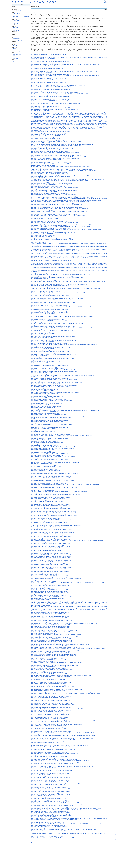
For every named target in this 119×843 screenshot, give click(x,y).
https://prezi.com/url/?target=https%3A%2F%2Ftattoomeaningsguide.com (46, 149)
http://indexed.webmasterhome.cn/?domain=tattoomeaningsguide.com (46, 404)
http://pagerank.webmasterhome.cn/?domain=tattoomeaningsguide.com (46, 403)
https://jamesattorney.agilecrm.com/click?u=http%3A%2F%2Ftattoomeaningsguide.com (49, 360)
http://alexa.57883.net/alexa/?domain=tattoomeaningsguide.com (44, 441)
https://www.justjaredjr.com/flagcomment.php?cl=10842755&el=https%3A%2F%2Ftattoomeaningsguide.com (54, 326)
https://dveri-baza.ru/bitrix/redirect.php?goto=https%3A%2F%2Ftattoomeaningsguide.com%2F (51, 508)
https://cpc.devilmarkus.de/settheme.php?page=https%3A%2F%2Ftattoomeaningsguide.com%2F (52, 763)
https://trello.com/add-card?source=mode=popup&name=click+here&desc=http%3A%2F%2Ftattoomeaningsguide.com (56, 141)
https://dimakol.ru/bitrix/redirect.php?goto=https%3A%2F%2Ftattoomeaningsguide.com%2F (50, 584)
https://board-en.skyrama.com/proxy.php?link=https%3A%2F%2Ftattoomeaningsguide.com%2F (51, 417)
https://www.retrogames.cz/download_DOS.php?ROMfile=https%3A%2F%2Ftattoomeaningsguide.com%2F (54, 194)
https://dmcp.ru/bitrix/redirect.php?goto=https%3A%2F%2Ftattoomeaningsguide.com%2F (50, 571)
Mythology (15, 33)
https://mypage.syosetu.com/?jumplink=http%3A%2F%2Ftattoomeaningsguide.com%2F (50, 100)
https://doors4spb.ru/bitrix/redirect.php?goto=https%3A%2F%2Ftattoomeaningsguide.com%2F (51, 536)
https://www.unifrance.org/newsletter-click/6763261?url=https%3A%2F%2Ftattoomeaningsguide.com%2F (53, 232)
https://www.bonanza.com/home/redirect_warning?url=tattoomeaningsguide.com (48, 319)
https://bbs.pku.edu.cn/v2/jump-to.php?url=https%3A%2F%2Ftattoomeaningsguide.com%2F (50, 273)
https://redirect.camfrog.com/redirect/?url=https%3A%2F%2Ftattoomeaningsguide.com (49, 343)
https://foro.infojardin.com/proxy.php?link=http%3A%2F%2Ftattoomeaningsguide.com (49, 305)
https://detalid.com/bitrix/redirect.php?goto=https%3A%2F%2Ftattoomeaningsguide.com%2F (51, 627)
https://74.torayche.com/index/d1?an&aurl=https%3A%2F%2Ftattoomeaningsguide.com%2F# (51, 477)
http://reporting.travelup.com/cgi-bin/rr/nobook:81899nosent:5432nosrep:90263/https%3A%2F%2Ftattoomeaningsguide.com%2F (58, 315)
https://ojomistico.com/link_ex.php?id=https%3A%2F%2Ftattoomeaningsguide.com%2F (49, 459)
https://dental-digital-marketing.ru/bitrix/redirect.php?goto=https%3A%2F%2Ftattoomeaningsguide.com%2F (54, 630)
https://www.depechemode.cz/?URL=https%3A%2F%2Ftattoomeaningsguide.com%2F (49, 364)
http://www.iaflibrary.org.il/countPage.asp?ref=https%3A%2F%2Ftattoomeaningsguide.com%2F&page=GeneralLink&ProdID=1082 (59, 460)
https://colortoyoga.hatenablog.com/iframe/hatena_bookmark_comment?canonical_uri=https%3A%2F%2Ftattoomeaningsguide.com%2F (60, 814)
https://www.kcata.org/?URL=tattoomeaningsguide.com (42, 381)
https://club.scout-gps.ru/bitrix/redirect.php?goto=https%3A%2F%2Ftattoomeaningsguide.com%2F (52, 839)
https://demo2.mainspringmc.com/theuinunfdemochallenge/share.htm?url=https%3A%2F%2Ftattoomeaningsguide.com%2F (57, 636)
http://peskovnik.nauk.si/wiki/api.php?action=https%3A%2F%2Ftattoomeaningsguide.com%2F (51, 432)
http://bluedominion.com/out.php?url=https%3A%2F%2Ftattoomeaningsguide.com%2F (49, 486)
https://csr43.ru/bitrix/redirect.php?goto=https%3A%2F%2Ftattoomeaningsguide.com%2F (50, 717)
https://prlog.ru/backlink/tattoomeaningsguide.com (41, 423)
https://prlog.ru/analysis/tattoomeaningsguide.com (41, 418)
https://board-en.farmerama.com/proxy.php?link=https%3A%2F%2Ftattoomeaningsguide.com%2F (52, 239)
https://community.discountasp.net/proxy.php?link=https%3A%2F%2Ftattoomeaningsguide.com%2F (52, 807)
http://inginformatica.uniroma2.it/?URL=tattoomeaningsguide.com (45, 218)
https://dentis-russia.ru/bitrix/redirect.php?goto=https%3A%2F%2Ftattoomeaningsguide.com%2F (51, 629)
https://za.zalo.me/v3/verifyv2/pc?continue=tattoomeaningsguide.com (46, 138)
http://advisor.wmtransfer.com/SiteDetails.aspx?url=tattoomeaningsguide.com (47, 361)
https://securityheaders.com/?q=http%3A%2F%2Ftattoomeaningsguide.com (47, 346)
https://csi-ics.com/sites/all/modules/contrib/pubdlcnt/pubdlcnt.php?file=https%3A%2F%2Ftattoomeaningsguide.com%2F (57, 724)
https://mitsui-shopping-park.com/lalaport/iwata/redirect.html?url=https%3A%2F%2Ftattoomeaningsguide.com (54, 92)
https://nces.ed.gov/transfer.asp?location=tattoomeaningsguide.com (45, 106)
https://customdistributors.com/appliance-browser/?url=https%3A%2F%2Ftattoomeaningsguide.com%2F (53, 704)
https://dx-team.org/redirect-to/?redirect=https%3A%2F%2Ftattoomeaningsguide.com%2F (50, 502)
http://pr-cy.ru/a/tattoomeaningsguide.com (40, 278)
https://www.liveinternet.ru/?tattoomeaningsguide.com (42, 337)
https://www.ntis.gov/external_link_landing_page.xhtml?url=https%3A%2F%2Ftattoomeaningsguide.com (53, 354)
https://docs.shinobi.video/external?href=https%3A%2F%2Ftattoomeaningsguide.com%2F (50, 564)
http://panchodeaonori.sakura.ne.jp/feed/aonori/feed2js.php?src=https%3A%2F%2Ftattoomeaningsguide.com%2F (55, 473)
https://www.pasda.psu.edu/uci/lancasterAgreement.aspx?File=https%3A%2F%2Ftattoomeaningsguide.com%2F (55, 98)
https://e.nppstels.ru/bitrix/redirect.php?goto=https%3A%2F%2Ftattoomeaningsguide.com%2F (51, 500)
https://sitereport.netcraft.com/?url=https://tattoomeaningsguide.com (45, 353)
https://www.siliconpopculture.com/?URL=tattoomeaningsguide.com (45, 470)
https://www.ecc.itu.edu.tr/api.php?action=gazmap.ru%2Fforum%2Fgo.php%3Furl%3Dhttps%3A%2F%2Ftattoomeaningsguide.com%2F (60, 180)
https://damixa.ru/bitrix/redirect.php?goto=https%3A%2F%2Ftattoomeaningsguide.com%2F (50, 676)
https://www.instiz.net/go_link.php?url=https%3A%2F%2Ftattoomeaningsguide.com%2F (50, 184)
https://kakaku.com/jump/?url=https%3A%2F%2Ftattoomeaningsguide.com (47, 68)
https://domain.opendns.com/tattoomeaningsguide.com (42, 236)
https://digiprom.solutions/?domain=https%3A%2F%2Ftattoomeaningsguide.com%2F (49, 595)
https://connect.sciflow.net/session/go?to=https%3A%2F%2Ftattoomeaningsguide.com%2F (50, 788)
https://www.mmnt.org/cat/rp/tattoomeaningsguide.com (42, 449)
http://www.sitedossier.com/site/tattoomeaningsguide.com (43, 431)
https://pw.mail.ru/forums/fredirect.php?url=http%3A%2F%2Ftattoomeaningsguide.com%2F (50, 434)
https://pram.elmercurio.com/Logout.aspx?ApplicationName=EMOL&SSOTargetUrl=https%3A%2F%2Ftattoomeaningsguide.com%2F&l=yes (61, 303)
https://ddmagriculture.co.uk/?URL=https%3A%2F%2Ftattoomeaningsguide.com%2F (49, 657)
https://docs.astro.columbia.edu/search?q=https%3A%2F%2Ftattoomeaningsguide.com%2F (50, 107)
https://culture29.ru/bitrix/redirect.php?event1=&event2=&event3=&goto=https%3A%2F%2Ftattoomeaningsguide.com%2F (57, 708)
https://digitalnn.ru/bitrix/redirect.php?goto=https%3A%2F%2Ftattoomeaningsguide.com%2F (51, 592)
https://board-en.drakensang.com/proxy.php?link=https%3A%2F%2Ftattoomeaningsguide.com (51, 351)
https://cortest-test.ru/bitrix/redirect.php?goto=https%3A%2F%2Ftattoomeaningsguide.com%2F (51, 770)
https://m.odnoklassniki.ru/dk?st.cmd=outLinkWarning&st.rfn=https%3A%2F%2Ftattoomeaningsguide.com (53, 340)
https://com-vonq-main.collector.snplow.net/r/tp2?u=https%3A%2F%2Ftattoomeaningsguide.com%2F (52, 797)
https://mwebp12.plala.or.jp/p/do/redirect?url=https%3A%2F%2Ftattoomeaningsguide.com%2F (51, 205)
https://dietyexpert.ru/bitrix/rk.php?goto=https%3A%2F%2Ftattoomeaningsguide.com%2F (50, 612)
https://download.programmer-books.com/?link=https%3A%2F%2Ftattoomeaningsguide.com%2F (51, 529)
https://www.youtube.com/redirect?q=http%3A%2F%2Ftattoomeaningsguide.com (48, 53)
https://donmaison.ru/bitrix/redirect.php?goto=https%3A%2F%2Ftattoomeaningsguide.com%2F (51, 539)
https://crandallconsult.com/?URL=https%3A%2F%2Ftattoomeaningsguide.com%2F (49, 756)
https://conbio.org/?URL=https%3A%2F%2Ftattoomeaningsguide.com (46, 367)
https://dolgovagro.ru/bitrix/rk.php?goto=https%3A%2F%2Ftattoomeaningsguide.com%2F (50, 553)
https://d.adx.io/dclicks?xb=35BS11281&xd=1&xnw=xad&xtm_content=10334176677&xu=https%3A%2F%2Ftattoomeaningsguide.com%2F (61, 694)
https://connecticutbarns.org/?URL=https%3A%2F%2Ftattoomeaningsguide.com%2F (49, 787)
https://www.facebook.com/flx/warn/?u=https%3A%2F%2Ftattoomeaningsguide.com (49, 54)
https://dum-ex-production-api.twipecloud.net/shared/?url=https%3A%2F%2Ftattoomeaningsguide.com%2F (54, 512)
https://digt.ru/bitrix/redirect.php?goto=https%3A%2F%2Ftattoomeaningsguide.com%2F (49, 589)
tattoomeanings (16, 27)
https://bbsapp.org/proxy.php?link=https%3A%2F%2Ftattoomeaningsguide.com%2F (49, 483)
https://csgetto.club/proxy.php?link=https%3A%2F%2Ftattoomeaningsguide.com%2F (49, 728)
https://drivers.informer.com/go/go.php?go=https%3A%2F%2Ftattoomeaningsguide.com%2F (51, 516)
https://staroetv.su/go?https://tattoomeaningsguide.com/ (43, 372)
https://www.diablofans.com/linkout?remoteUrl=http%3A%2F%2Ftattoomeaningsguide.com (50, 383)
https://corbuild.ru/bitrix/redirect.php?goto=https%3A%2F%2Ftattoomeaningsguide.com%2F (50, 776)
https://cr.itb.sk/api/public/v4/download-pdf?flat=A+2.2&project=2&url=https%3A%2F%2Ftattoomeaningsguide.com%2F (56, 758)
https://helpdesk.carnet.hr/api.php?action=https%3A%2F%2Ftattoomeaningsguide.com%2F (50, 172)
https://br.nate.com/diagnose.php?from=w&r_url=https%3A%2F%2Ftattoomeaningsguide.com (51, 131)
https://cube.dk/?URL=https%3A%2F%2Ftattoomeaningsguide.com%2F (46, 711)
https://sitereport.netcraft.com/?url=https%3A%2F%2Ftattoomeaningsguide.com (48, 341)
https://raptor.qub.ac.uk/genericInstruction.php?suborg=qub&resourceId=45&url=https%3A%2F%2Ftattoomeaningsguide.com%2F (59, 215)
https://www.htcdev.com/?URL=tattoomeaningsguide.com (43, 407)
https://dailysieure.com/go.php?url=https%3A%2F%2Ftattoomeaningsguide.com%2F (49, 683)
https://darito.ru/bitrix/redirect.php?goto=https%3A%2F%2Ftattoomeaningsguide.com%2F (50, 671)
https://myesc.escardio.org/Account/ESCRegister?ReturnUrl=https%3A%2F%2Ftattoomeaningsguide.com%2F (54, 222)
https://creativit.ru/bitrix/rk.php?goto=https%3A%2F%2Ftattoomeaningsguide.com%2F (49, 752)
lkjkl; (14, 55)
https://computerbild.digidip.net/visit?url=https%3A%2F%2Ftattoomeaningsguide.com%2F (50, 801)
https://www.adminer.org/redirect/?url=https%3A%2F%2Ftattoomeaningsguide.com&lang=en (51, 347)
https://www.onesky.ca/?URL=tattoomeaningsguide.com (43, 451)
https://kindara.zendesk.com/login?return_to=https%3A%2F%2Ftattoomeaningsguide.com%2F (51, 102)
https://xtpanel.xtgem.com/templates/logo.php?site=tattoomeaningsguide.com (47, 395)
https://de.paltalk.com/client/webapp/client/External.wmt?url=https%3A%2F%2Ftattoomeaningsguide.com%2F (54, 654)
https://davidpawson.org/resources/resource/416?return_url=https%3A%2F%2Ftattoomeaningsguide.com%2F (54, 665)
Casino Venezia (16, 51)
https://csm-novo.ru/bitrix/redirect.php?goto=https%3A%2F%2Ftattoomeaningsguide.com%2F (51, 721)
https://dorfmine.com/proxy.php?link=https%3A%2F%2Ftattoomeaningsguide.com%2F (49, 533)
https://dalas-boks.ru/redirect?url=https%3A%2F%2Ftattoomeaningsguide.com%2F (48, 678)
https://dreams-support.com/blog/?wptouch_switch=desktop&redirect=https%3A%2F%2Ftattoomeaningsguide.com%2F (56, 521)
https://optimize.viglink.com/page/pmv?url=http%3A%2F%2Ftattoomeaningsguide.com (49, 365)
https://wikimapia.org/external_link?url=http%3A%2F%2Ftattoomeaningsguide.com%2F (49, 173)
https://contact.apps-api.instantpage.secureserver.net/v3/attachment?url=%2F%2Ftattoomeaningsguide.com (54, 336)
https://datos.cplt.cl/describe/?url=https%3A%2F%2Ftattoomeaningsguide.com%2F (48, 666)
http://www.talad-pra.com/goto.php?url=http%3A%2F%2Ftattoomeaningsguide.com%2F (49, 427)
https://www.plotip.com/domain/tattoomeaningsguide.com (43, 452)
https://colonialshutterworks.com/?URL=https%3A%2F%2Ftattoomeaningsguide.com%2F (50, 816)
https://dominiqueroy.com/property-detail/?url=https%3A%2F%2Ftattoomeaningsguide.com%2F (51, 547)
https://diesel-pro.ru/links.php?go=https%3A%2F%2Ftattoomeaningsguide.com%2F (49, 613)
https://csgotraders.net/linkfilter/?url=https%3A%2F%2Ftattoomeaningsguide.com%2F (49, 725)
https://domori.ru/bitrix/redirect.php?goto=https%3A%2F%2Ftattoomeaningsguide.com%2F (50, 545)
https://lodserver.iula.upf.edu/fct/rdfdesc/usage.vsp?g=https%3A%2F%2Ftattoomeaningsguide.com (52, 217)
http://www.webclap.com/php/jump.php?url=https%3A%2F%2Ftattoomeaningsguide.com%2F (51, 386)
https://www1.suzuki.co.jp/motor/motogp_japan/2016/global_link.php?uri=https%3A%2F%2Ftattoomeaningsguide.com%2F (57, 140)
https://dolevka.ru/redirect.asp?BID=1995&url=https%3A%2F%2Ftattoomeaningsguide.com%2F (51, 556)
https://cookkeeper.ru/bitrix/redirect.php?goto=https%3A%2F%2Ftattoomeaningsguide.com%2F (51, 780)
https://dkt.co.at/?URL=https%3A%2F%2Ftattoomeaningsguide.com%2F (46, 574)
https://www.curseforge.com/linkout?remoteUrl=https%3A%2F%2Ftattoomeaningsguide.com (50, 89)
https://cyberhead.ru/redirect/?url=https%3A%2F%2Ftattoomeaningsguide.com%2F (49, 697)
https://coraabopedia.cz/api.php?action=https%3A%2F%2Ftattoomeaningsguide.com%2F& (50, 777)
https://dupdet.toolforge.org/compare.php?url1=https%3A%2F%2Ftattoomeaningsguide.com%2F (51, 509)
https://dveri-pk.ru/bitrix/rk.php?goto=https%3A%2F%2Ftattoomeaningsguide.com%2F (49, 507)
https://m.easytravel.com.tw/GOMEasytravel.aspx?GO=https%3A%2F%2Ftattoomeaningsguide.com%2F (53, 299)
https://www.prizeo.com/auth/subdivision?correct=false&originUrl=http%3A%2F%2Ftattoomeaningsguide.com (54, 369)
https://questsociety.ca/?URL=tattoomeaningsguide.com (43, 439)
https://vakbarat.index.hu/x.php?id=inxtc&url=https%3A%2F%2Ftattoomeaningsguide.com (50, 99)
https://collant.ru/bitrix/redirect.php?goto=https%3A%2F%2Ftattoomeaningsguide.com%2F (50, 820)
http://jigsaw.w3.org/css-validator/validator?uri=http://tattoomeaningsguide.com (48, 186)
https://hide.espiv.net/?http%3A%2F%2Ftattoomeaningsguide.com (45, 413)
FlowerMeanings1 (17, 10)
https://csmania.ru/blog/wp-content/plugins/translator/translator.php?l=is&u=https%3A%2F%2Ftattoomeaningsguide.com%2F (58, 722)
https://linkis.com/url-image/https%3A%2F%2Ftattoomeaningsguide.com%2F (47, 467)
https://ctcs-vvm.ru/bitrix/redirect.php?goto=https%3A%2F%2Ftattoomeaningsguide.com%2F (51, 713)
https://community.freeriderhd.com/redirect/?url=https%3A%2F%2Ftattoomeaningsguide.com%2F (52, 805)
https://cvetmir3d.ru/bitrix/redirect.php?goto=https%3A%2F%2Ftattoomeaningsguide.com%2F (51, 700)
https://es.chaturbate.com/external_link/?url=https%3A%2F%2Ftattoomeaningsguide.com (50, 74)
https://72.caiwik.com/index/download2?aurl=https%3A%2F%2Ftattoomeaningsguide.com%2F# (51, 479)
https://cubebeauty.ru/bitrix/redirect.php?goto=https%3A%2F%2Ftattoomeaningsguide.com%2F (51, 710)
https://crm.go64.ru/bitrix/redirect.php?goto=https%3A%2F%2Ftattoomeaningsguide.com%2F (51, 746)
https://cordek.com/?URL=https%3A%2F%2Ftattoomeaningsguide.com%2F (47, 774)
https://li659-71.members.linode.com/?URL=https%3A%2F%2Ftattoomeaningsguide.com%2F (51, 481)
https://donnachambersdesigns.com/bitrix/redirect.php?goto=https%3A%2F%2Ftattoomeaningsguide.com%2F (54, 538)
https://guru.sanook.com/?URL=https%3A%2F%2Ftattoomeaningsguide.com (47, 72)
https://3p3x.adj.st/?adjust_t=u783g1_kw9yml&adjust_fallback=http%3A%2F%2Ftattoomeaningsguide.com (54, 371)
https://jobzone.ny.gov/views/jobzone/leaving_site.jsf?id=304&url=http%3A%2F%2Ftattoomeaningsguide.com (54, 67)
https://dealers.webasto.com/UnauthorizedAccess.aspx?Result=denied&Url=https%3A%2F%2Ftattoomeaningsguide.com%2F (58, 650)
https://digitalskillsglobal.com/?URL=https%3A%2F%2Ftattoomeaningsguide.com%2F (49, 591)
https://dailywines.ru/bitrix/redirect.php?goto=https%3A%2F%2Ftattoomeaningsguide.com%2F (51, 682)
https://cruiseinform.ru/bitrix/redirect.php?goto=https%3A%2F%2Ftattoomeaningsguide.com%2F (51, 731)
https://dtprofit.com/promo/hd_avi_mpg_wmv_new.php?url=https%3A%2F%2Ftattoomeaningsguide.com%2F (54, 515)
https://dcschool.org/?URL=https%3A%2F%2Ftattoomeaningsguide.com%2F (47, 658)
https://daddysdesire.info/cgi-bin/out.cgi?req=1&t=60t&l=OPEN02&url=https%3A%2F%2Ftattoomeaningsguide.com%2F (56, 689)
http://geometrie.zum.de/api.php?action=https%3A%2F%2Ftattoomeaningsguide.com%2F (50, 163)
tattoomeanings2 (16, 8)
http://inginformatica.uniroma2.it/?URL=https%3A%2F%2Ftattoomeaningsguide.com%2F (50, 221)
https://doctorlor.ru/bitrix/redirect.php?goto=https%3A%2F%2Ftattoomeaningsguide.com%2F (51, 563)
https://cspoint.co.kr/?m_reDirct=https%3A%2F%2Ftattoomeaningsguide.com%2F (48, 718)
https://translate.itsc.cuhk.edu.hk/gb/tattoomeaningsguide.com (44, 161)
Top (31, 4)
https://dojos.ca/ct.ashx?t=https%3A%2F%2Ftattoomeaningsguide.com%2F (47, 558)
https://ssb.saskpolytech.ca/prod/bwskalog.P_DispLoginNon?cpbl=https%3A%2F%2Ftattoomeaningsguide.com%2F (56, 296)
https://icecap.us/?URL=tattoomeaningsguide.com (41, 463)
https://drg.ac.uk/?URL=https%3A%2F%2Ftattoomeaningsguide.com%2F (46, 518)
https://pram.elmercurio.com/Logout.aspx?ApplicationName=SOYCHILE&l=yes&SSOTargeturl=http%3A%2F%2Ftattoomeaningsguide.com (60, 294)
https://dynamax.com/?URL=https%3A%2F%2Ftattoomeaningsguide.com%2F (47, 501)
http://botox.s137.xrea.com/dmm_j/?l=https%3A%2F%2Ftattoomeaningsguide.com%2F (49, 259)
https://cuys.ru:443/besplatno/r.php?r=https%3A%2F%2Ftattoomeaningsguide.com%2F (49, 701)
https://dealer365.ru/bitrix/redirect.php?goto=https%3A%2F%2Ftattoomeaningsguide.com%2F (51, 651)
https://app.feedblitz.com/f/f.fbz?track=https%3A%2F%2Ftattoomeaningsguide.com (48, 399)
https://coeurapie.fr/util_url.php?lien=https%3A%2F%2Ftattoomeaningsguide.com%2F (49, 826)
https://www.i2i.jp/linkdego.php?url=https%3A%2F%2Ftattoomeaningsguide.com (48, 425)
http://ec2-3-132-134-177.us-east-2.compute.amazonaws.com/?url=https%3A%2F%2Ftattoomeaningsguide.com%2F (56, 145)
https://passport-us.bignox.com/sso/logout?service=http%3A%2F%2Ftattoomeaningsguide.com (51, 183)
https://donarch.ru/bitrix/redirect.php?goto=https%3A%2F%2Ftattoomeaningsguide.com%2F (50, 543)
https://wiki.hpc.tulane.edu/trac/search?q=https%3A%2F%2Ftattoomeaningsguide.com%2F (50, 176)
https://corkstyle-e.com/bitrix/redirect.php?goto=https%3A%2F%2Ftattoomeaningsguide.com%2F (52, 771)
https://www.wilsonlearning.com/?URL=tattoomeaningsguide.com (45, 397)
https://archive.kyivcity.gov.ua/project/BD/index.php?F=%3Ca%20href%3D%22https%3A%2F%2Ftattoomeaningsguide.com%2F (58, 212)
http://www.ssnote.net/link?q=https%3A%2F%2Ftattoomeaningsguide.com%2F (48, 396)
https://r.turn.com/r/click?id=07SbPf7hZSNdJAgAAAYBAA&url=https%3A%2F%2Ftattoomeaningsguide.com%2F (55, 462)
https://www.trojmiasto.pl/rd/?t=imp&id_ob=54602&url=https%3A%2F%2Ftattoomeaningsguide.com (52, 148)
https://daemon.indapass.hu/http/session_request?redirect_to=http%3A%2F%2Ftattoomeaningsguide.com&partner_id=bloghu (58, 416)
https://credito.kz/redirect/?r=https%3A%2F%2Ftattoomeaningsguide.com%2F (47, 750)
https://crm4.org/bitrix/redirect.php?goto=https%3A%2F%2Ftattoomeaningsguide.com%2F (50, 741)
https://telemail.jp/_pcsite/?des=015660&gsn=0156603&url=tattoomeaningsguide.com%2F (50, 285)
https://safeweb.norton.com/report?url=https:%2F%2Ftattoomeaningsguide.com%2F (49, 134)
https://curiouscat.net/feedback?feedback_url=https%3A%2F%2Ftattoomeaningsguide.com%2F (51, 707)
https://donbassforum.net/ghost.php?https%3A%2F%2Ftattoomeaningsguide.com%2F (49, 542)
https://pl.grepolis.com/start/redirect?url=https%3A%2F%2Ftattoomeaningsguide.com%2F (50, 295)
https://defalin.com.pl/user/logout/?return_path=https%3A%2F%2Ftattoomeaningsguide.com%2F (51, 640)
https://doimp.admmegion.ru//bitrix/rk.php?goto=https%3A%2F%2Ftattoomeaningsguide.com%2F (52, 560)
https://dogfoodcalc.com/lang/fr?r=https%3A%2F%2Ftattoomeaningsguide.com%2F (49, 561)
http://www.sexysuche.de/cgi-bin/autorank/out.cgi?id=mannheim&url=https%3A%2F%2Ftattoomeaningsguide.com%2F (56, 488)
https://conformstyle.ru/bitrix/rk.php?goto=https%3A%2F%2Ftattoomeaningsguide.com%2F (50, 791)
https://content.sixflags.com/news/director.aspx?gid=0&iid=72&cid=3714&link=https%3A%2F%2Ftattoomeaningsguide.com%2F (58, 783)
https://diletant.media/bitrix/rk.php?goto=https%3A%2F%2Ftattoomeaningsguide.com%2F (50, 585)
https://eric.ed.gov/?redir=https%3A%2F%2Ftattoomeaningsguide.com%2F (47, 105)
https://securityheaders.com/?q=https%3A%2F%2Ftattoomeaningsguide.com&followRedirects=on (52, 330)
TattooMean (15, 23)
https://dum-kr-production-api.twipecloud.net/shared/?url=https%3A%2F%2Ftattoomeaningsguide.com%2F (54, 511)
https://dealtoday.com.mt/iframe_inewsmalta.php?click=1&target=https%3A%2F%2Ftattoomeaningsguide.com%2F (55, 647)
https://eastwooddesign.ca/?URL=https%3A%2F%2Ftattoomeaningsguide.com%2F (48, 495)
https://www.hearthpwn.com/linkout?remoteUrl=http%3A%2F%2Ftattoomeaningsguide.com (50, 312)
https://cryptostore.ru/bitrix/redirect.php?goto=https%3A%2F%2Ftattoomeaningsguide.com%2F (51, 729)
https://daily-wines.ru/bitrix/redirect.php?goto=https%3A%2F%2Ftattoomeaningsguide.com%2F (51, 680)
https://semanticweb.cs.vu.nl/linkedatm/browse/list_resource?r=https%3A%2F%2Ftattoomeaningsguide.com (54, 214)
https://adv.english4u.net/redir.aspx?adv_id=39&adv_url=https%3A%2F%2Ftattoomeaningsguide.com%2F (53, 302)
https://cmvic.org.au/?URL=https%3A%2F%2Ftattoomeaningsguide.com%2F (47, 836)
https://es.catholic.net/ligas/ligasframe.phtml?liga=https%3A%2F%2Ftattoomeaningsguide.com (51, 228)
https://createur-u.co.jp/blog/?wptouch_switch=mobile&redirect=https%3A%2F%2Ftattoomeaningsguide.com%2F (55, 753)
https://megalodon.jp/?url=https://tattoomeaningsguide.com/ (43, 333)
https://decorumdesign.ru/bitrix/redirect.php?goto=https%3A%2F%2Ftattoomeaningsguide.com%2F (52, 641)
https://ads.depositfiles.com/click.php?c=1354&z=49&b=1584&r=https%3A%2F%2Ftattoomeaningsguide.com (54, 379)
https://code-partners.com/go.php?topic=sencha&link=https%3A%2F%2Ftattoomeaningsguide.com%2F (53, 828)
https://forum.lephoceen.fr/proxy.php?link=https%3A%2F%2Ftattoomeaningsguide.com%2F (50, 191)
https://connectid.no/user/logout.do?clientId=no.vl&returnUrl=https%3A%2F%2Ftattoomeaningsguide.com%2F (54, 785)
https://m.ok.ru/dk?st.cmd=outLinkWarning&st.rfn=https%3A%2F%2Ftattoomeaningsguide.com (51, 61)
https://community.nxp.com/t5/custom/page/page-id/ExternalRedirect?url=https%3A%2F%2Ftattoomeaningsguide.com (56, 204)
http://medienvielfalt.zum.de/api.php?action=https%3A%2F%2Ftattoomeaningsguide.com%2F (51, 162)
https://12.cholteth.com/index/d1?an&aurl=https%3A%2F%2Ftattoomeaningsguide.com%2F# (51, 476)
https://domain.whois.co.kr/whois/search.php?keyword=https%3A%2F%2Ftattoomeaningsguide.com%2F (53, 549)
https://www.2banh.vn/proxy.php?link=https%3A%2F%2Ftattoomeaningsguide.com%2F (49, 225)
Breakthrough (16, 30)
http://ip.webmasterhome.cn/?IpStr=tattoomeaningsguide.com (44, 402)
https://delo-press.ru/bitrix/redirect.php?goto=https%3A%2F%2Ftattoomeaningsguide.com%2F (51, 638)
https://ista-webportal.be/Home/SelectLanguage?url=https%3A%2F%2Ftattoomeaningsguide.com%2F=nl (53, 446)
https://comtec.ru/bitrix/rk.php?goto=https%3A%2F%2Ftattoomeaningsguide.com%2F (49, 798)
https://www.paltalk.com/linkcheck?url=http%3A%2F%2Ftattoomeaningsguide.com (48, 313)
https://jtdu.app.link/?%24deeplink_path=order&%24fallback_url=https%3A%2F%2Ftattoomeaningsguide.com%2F (55, 158)
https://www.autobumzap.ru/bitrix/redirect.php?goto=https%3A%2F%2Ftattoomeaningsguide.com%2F (53, 448)
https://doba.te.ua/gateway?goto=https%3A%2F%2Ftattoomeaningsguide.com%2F (48, 568)
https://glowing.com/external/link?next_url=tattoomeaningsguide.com (45, 189)
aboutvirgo (15, 36)
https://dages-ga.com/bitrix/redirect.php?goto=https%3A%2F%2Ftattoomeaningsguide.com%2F (51, 685)
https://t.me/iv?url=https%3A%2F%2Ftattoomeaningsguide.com (44, 63)
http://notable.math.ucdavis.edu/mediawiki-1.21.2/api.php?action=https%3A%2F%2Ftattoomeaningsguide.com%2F (55, 103)
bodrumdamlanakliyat (17, 54)
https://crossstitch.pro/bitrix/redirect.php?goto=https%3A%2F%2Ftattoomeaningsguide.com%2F (51, 734)
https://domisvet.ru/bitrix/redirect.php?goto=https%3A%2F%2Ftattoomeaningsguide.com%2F (51, 546)
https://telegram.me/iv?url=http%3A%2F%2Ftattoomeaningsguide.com (46, 159)
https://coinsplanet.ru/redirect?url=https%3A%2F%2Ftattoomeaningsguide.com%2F (49, 822)
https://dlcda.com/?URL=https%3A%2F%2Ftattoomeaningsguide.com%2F (47, 573)
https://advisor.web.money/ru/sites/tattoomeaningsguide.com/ (44, 376)
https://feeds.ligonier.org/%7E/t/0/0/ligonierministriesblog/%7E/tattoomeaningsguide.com (50, 193)
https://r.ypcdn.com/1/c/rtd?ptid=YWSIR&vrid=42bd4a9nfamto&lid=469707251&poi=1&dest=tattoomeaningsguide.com (56, 453)
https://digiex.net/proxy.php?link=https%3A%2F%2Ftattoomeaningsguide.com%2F (48, 598)
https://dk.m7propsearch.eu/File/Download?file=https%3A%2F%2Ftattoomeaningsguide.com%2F (52, 577)
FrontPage (33, 12)
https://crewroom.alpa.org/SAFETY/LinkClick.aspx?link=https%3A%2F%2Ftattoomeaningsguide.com (52, 329)
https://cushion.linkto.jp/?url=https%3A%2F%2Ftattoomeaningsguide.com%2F (47, 706)
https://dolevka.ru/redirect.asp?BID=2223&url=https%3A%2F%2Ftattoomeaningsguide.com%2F (51, 554)
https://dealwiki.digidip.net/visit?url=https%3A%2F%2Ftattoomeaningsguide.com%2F (49, 645)
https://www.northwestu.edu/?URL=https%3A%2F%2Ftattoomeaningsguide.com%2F (49, 348)
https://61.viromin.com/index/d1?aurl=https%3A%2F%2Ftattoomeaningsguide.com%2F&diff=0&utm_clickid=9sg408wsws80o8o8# (59, 474)
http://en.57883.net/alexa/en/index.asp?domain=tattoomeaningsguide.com (47, 442)
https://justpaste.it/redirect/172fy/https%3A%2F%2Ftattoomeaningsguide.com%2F (48, 233)
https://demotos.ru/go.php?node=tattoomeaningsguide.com (43, 633)
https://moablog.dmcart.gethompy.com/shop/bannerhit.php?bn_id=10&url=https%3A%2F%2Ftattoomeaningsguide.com (56, 382)
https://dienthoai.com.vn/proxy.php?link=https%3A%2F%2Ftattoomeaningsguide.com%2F (50, 615)
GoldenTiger (15, 45)
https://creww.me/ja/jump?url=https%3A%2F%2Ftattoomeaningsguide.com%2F (48, 748)
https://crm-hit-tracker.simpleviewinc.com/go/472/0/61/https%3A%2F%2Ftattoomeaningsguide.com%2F (53, 739)
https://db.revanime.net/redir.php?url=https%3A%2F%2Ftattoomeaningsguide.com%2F (49, 664)
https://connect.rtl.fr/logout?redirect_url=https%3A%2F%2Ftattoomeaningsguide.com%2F (50, 790)
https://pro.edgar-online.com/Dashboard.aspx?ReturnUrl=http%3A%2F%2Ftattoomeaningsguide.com (52, 358)
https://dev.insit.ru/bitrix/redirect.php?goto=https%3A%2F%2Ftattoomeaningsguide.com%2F (50, 624)
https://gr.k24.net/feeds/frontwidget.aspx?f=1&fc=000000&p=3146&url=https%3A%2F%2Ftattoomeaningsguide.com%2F (57, 207)
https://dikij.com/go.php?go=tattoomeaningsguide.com (42, 588)
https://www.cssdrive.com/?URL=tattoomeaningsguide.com (43, 428)
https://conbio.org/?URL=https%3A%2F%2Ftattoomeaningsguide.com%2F (47, 795)
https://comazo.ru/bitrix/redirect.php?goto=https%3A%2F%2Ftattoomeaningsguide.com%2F (50, 812)
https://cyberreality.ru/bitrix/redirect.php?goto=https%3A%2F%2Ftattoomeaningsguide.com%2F (51, 696)
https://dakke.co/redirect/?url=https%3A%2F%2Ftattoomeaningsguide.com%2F (48, 679)
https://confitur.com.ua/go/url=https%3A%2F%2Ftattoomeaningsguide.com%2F (48, 793)
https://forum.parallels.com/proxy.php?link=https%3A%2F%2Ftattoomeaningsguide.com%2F (50, 240)
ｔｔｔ (14, 48)
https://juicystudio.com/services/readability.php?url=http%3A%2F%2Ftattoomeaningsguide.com (51, 424)
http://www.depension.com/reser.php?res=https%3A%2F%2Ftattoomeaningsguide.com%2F (50, 493)
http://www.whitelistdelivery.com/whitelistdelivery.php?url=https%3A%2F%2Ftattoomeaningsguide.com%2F (54, 480)
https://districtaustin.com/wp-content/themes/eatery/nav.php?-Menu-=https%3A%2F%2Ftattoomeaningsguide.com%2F (56, 578)
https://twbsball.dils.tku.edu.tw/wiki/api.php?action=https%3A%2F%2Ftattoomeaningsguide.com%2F (52, 182)
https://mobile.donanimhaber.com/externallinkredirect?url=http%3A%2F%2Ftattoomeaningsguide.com (53, 154)
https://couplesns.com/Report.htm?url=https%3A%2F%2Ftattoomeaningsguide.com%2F (50, 767)
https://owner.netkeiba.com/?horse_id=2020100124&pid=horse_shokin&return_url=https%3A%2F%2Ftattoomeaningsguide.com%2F (59, 137)
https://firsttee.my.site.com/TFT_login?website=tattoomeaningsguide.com (46, 142)
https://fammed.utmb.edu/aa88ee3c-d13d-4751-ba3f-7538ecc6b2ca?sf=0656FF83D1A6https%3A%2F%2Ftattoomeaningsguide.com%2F (60, 208)
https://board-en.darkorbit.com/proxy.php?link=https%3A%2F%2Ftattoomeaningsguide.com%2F (51, 318)
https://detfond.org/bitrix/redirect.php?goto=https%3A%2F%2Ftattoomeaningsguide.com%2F (51, 626)
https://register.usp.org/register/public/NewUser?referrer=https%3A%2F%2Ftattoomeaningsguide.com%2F (54, 238)
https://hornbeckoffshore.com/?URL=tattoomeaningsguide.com (44, 389)
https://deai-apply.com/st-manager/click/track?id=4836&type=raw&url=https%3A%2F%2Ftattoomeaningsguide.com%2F (56, 652)
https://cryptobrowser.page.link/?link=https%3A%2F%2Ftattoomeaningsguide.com (48, 325)
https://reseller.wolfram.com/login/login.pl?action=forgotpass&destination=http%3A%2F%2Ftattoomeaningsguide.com (56, 152)
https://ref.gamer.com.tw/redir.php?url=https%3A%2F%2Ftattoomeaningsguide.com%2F (50, 151)
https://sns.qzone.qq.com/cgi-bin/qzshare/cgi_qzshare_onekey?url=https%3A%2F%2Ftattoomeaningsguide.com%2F (56, 350)
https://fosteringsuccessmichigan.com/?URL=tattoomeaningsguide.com (46, 388)
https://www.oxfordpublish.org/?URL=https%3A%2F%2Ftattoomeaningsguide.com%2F (49, 438)
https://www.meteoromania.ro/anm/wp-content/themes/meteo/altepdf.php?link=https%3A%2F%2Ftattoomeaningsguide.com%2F (58, 156)
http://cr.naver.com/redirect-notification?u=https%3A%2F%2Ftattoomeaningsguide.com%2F (50, 472)
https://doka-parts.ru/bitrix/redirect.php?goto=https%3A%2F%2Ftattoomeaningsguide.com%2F (51, 557)
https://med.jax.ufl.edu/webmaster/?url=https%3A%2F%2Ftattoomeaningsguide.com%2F (50, 96)
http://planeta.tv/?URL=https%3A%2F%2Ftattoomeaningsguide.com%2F (46, 406)
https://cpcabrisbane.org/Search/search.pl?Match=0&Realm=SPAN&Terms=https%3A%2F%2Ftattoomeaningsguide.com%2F (58, 762)
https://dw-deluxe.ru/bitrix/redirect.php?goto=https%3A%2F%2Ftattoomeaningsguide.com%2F (51, 504)
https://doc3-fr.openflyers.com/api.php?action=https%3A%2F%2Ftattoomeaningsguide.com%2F (51, 567)
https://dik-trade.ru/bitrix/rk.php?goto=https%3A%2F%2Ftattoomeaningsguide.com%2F (49, 587)
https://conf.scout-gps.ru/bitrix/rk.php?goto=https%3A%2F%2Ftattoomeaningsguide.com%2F (51, 794)
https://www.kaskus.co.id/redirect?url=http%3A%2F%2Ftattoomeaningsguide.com (48, 289)
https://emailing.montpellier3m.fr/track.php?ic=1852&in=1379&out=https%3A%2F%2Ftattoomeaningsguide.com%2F (56, 282)
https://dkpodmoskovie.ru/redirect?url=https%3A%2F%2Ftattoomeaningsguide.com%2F (50, 575)
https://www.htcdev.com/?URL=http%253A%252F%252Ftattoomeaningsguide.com (48, 414)
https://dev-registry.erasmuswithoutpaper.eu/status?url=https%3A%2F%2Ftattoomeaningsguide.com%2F (53, 619)
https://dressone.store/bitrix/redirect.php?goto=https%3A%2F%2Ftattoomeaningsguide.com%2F (51, 519)
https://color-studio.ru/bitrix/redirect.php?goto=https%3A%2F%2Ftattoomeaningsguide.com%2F (51, 815)
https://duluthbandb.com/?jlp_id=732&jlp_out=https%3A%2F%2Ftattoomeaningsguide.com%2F (51, 514)
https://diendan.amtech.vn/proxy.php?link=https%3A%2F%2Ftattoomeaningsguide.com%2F (50, 616)
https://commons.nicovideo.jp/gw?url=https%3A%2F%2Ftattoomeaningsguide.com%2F (49, 811)
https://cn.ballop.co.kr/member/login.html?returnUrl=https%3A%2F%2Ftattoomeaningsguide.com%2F (52, 835)
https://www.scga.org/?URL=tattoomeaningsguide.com (42, 357)
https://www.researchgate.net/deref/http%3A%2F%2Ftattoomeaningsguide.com (48, 65)
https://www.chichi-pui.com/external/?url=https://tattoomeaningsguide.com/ (47, 332)
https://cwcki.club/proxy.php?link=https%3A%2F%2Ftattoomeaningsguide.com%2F (48, 699)
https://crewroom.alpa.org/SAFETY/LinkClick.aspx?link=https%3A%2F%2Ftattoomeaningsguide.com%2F (53, 749)
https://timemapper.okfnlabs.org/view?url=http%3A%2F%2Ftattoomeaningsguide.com (49, 411)
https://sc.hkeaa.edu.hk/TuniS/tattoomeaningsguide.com (43, 235)
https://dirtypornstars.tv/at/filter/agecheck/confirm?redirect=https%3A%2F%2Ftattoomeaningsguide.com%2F (54, 580)
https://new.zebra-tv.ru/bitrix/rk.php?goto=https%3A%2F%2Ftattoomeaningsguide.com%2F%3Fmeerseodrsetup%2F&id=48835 (58, 292)
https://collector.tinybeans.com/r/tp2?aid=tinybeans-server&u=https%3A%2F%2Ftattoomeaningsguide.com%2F (55, 276)
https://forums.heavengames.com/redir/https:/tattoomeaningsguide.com (46, 362)
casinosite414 (16, 58)
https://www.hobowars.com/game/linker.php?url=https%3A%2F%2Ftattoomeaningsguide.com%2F (52, 400)
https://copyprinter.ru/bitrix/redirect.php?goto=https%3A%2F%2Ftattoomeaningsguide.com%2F (51, 778)
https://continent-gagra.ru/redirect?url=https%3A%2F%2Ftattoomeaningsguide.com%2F (50, 781)
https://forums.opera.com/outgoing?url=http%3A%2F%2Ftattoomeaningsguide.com (48, 78)
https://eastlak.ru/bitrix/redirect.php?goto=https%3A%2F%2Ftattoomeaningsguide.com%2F (50, 497)
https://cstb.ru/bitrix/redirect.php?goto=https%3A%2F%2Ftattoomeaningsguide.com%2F (50, 714)
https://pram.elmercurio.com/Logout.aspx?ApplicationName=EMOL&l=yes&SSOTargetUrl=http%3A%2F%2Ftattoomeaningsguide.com (59, 298)
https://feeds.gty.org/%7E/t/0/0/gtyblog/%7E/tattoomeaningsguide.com (46, 291)
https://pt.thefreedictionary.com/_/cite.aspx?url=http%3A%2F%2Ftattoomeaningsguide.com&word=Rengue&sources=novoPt (57, 133)
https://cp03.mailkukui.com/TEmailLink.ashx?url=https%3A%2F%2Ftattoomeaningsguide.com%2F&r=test (53, 764)
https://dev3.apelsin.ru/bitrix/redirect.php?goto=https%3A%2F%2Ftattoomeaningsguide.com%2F (51, 620)
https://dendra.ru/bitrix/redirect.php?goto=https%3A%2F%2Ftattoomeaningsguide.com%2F (50, 631)
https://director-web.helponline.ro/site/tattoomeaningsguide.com (44, 581)
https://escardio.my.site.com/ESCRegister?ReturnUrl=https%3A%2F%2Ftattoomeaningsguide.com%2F (53, 147)
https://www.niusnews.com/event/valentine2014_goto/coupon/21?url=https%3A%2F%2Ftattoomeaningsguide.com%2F (56, 196)
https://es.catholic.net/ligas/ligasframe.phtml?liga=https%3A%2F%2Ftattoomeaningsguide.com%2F (52, 231)
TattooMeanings (16, 20)
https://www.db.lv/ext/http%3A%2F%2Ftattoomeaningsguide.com (45, 355)
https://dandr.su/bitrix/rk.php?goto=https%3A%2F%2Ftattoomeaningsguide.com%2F (49, 673)
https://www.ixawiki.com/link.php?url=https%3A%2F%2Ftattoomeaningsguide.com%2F (49, 378)
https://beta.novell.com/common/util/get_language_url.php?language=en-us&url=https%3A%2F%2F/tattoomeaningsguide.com (58, 323)
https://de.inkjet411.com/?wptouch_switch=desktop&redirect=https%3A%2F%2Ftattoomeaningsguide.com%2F (54, 655)
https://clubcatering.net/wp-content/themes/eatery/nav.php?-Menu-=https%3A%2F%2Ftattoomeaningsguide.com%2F (56, 494)
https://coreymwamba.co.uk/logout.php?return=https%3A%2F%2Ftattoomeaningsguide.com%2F (51, 773)
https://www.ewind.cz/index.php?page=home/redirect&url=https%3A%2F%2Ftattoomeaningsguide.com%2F (54, 487)
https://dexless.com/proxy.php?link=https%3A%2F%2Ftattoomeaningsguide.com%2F (49, 617)
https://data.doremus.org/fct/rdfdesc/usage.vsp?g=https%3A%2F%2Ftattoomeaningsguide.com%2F (52, 669)
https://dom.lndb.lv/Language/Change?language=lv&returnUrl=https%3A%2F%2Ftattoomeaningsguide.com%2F (55, 551)
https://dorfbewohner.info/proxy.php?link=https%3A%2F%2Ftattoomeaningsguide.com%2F (50, 535)
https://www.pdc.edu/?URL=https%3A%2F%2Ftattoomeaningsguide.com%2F (47, 368)
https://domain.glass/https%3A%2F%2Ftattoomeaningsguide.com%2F (46, 550)
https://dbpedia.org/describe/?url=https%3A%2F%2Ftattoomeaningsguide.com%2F (48, 659)
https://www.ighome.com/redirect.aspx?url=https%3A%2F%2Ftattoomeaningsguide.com (50, 420)
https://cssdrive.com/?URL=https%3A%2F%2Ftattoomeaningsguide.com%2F (47, 715)
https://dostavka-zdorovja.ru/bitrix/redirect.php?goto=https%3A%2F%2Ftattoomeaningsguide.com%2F (53, 532)
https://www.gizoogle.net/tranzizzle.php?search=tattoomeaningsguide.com (47, 421)
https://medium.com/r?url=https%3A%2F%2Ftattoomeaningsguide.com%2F (47, 60)
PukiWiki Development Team (30, 842)
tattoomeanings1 (16, 13)
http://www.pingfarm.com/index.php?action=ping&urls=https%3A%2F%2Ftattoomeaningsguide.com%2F (53, 430)
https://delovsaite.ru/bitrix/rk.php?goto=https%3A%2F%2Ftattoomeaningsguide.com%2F (50, 637)
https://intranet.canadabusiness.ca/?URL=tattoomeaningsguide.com (45, 465)
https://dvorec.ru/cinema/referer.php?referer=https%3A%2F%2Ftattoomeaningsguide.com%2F (51, 505)
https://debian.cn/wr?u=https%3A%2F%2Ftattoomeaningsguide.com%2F (46, 643)
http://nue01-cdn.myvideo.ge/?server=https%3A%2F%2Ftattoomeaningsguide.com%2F (49, 309)
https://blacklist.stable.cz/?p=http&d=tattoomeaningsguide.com (44, 445)
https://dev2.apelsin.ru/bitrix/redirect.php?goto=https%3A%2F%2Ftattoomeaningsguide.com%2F (51, 622)
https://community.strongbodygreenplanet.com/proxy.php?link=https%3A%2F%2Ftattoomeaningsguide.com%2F (55, 802)
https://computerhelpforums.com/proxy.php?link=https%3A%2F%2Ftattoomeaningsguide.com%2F (52, 800)
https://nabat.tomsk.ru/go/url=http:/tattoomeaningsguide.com (44, 469)
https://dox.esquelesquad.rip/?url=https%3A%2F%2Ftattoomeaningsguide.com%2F (49, 522)
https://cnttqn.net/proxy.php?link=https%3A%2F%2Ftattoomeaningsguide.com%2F (48, 830)
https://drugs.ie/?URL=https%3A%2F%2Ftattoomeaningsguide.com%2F (46, 280)
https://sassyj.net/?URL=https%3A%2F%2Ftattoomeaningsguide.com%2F (47, 466)
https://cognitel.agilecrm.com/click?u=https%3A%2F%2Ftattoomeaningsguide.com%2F (49, 825)
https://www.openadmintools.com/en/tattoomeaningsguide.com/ (44, 393)
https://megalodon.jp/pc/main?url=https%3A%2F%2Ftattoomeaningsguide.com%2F (49, 320)
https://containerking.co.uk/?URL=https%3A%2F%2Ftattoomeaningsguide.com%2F (49, 784)
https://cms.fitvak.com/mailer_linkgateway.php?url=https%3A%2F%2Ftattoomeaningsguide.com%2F (52, 837)
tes (13, 61)
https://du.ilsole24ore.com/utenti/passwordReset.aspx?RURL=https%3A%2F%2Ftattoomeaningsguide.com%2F (55, 109)
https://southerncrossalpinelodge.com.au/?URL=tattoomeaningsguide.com (47, 455)
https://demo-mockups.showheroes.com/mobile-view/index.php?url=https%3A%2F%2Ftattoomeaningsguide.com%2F (56, 634)
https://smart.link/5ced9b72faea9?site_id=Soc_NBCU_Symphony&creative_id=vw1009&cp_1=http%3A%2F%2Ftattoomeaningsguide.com (60, 274)
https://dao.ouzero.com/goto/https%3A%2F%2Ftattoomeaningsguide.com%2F (47, 672)
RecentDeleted (16, 43)
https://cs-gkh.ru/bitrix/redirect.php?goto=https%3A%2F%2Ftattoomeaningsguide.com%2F (50, 727)
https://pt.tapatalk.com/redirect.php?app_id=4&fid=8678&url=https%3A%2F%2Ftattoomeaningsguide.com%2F (54, 187)
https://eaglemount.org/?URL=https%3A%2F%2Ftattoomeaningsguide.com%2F (48, 498)
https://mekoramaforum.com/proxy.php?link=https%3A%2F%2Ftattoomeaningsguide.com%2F (51, 437)
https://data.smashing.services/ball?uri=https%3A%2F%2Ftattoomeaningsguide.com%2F (50, 668)
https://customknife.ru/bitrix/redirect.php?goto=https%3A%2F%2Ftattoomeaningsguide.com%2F (51, 703)
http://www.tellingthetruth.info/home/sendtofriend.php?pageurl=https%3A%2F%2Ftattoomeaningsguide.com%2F (55, 444)
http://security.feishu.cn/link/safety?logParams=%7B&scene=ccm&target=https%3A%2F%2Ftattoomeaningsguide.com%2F (57, 277)
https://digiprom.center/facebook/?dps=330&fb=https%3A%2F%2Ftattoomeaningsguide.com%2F (51, 596)
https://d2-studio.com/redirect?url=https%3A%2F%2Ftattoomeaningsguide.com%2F (49, 690)
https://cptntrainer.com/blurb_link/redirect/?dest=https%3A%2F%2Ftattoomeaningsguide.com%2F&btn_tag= (54, 759)
